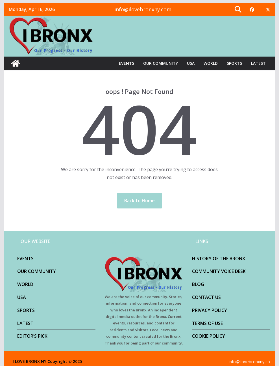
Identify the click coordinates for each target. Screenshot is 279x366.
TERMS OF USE (207, 323)
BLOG (198, 284)
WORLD (211, 63)
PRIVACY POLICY (209, 310)
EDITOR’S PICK (32, 336)
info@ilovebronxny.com (142, 9)
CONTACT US (206, 297)
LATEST (258, 63)
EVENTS (126, 63)
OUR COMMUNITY (160, 63)
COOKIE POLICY (208, 336)
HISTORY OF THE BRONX (218, 258)
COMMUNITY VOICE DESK (219, 271)
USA (191, 63)
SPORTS (234, 63)
